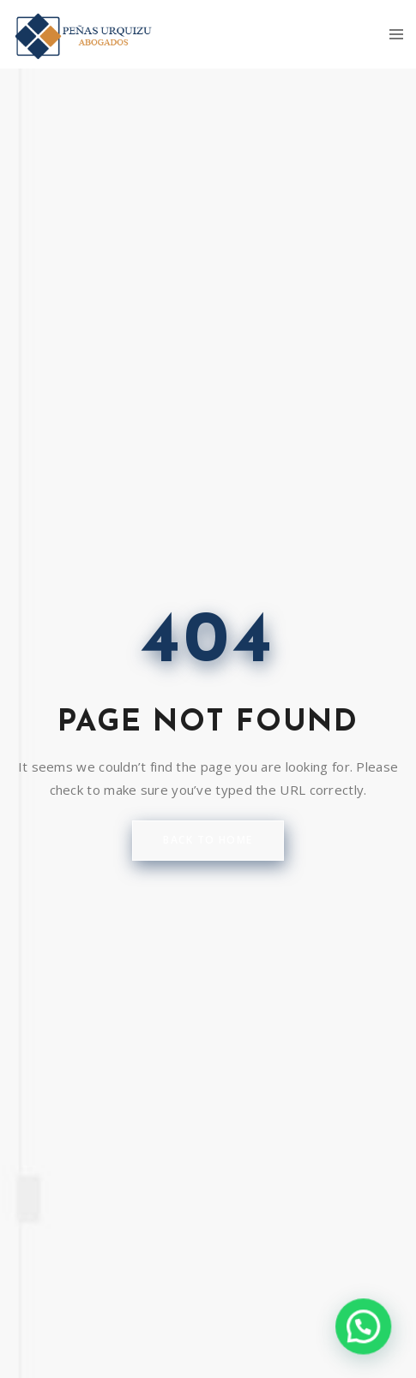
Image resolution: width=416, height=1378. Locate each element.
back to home (207, 839)
